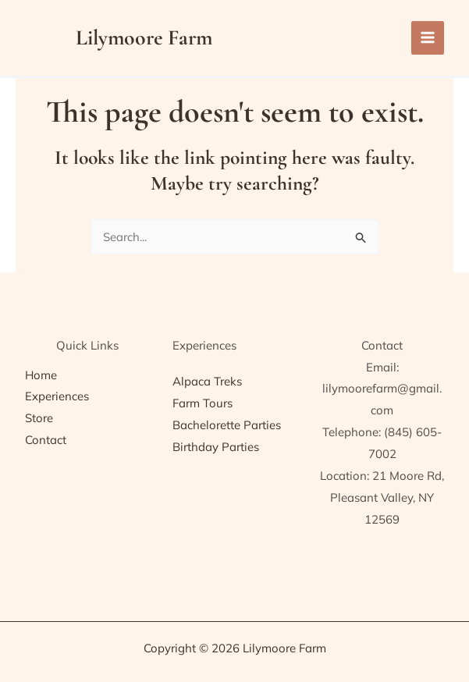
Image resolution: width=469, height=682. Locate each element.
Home (41, 375)
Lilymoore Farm (146, 37)
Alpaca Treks (207, 381)
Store (39, 417)
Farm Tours (202, 403)
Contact (45, 439)
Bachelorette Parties (226, 424)
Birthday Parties (215, 446)
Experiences (57, 396)
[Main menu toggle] (428, 38)
